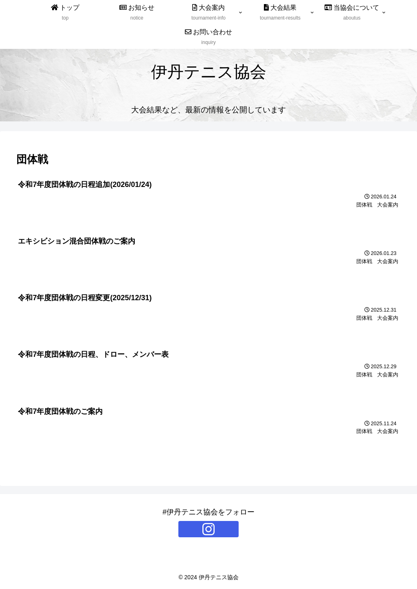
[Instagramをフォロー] (208, 529)
